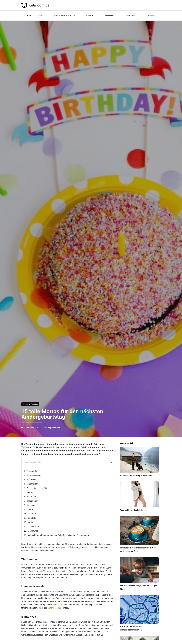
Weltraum (32, 514)
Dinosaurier (33, 531)
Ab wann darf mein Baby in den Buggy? (136, 475)
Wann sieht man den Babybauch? (133, 510)
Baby (89, 15)
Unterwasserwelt (34, 475)
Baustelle (32, 518)
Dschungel (31, 505)
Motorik (50, 608)
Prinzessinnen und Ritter (37, 488)
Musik (30, 522)
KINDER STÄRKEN (34, 15)
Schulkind (131, 15)
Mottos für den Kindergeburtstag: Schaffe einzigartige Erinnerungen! (58, 535)
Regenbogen (32, 501)
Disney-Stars (33, 526)
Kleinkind (109, 15)
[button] (111, 462)
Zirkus (30, 509)
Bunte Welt (31, 479)
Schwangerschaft (64, 15)
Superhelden (32, 484)
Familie (151, 15)
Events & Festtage (30, 404)
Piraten (29, 492)
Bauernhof (31, 497)
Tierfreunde (31, 471)
